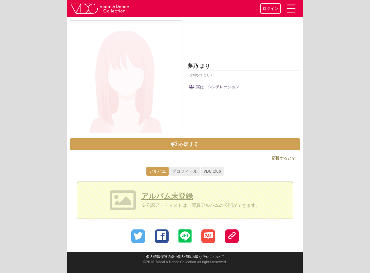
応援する (185, 144)
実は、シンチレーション (214, 87)
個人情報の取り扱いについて (200, 257)
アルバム (157, 171)
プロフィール (184, 171)
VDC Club (212, 171)
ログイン (270, 8)
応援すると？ (283, 158)
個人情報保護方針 (160, 257)
